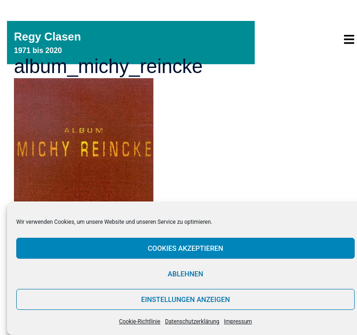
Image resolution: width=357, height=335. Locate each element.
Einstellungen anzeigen (185, 299)
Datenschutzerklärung (192, 321)
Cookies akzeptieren (185, 248)
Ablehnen (185, 274)
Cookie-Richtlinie (139, 321)
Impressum (238, 321)
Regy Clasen (47, 36)
